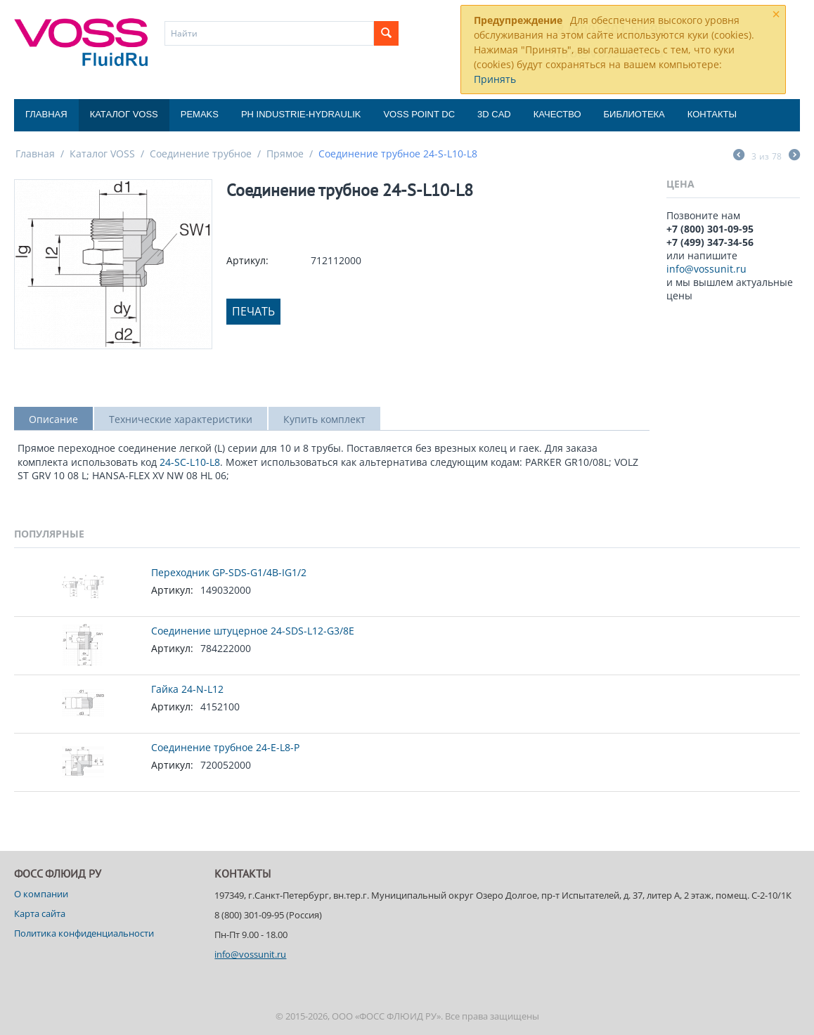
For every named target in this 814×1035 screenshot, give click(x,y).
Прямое (285, 153)
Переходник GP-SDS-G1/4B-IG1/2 (228, 572)
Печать (253, 311)
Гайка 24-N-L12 (187, 689)
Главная (46, 114)
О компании (41, 893)
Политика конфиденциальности (84, 933)
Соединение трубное (201, 153)
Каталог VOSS (124, 114)
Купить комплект (324, 419)
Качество (557, 114)
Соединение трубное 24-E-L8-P (225, 747)
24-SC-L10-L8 (190, 462)
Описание (53, 419)
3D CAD (494, 114)
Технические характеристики (180, 419)
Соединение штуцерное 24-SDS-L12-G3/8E (252, 630)
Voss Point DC (419, 114)
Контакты (712, 114)
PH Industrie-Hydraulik (301, 114)
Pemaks (200, 114)
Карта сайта (39, 913)
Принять (495, 79)
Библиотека (634, 114)
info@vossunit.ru (706, 268)
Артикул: (247, 260)
